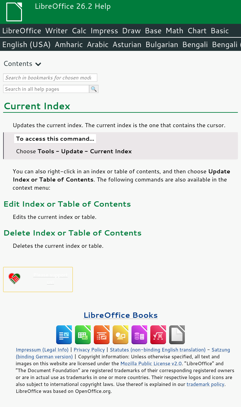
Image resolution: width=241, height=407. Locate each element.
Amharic (69, 44)
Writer (56, 30)
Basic (219, 30)
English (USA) (26, 44)
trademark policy (205, 384)
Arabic (98, 44)
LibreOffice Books (120, 314)
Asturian (127, 44)
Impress (104, 30)
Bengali (195, 44)
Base (153, 30)
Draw (131, 30)
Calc (79, 30)
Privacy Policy (89, 349)
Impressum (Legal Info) (42, 349)
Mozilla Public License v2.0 (151, 363)
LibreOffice (21, 30)
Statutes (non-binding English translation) (158, 349)
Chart (196, 30)
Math (174, 30)
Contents (17, 63)
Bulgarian (161, 44)
